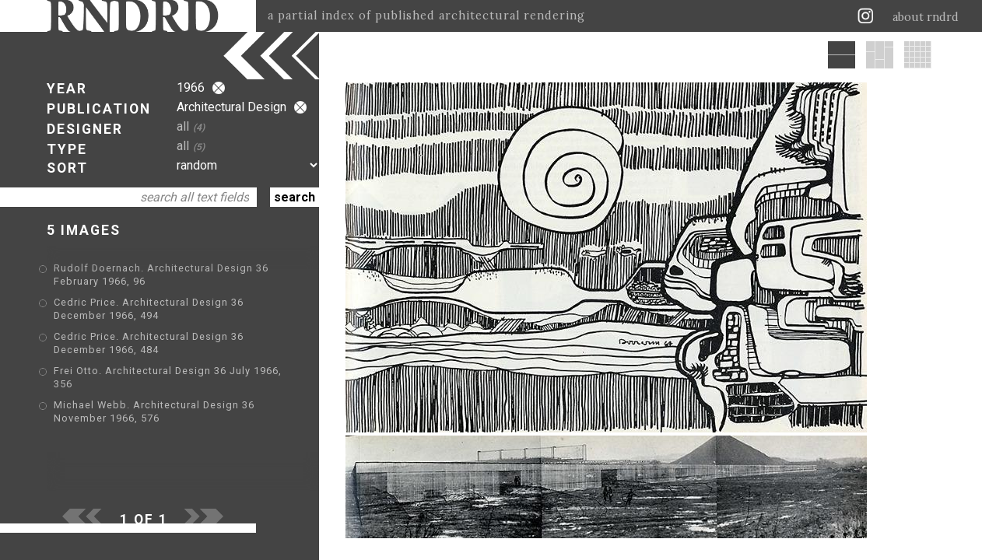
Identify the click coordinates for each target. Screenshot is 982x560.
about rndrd (926, 17)
